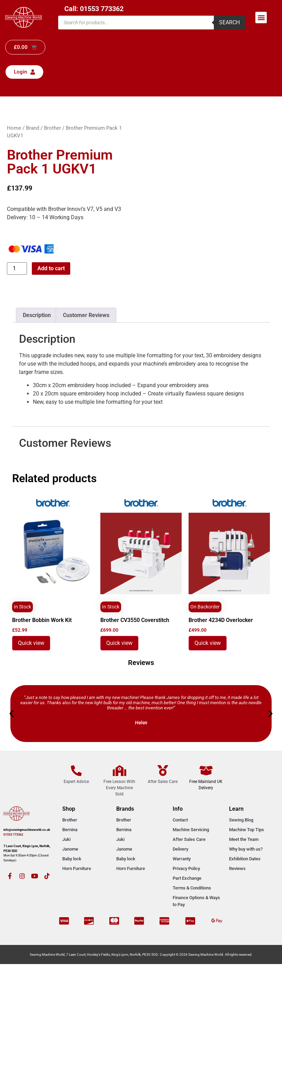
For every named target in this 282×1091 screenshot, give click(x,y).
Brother (52, 128)
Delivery (180, 849)
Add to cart (51, 268)
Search (229, 22)
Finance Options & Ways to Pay (196, 901)
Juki (66, 839)
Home (14, 128)
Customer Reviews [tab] (86, 315)
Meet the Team (243, 839)
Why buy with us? (246, 849)
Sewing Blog (241, 819)
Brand (32, 128)
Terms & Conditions (192, 887)
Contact (180, 819)
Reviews (237, 868)
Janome (70, 849)
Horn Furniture (76, 868)
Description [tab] (37, 315)
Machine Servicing (191, 829)
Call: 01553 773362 (94, 9)
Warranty (182, 858)
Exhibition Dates (245, 858)
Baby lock (71, 858)
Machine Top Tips (246, 829)
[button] (261, 17)
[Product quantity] (17, 268)
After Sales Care (189, 839)
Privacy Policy (186, 868)
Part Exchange (187, 878)
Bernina (70, 829)
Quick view (31, 643)
